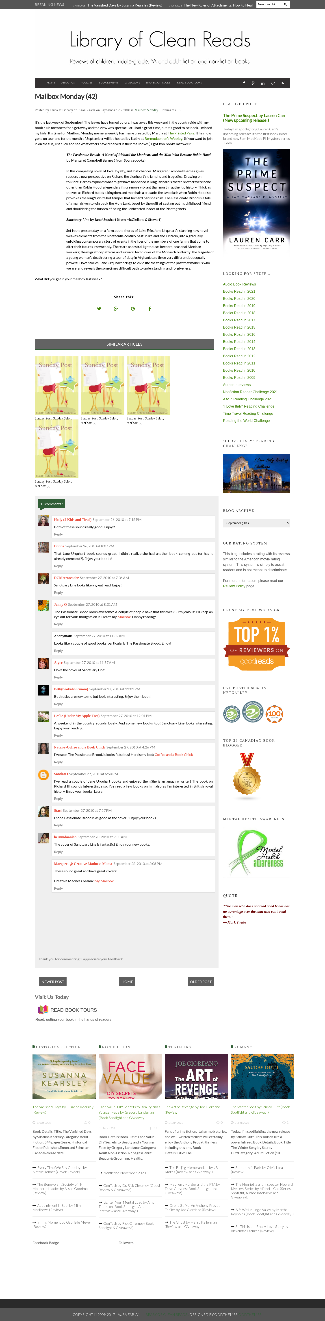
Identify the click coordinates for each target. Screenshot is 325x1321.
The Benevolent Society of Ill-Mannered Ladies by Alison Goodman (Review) (60, 1188)
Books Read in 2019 (239, 306)
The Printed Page (181, 133)
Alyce (58, 663)
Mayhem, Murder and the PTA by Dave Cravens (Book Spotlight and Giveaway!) (192, 1188)
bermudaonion (65, 837)
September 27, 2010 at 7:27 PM (87, 810)
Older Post (201, 981)
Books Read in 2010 (239, 370)
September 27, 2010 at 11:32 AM (99, 636)
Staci (58, 810)
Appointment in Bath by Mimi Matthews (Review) (56, 1207)
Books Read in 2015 (239, 327)
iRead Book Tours (189, 82)
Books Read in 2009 (239, 378)
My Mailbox (104, 881)
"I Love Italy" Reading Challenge (248, 406)
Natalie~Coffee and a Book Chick (79, 747)
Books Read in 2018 (239, 313)
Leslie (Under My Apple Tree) (77, 716)
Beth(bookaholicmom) (71, 689)
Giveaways (132, 82)
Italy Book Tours (158, 82)
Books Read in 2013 (239, 349)
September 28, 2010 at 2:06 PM (138, 863)
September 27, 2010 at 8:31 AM (92, 604)
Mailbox (124, 616)
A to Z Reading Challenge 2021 (248, 399)
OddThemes (250, 1314)
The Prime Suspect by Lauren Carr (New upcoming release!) (254, 118)
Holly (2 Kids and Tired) (72, 520)
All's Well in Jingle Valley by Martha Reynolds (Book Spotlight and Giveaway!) (262, 1211)
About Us (68, 82)
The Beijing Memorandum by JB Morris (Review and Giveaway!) (191, 1169)
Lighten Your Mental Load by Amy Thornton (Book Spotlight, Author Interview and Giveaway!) (126, 1206)
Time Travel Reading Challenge (248, 413)
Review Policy (234, 586)
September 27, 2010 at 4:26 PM (130, 747)
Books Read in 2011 (239, 363)
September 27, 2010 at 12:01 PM (114, 689)
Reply (58, 534)
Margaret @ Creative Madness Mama (83, 864)
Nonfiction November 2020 (124, 1173)
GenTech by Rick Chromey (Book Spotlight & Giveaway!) (126, 1225)
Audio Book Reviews (239, 284)
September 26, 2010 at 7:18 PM (117, 519)
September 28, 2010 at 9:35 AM (102, 837)
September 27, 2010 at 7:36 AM (104, 577)
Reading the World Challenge (246, 421)
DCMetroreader (66, 578)
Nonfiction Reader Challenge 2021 (250, 392)
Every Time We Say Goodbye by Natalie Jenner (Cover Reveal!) (59, 1169)
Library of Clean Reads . (165, 1314)
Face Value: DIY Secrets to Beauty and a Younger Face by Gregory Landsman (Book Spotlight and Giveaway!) (129, 1112)
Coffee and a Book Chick (174, 754)
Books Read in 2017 (239, 320)
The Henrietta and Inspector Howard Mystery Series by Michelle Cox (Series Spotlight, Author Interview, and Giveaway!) (262, 1190)
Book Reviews (108, 82)
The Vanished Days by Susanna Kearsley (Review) (124, 5)
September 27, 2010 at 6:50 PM (93, 774)
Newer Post (52, 981)
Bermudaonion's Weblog (164, 138)
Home (51, 82)
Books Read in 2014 (239, 342)
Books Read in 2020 (239, 299)
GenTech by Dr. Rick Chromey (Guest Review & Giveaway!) (129, 1187)
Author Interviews (237, 385)
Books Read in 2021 (239, 291)
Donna (59, 546)
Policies (86, 82)
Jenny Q (60, 604)
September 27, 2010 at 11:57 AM (89, 662)
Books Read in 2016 (239, 334)
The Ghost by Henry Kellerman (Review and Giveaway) (191, 1224)
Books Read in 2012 (239, 356)
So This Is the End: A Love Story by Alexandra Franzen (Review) (259, 1228)
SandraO (61, 774)
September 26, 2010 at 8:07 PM (89, 546)
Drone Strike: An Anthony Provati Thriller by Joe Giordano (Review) (192, 1207)
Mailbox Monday (146, 110)
